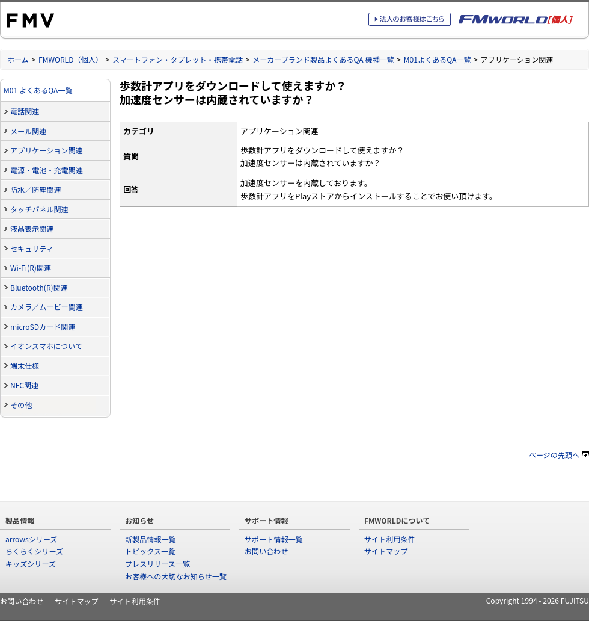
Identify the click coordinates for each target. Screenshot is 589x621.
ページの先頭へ (559, 455)
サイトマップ (385, 551)
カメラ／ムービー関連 (46, 306)
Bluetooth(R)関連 (39, 287)
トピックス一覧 (150, 551)
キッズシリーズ (30, 563)
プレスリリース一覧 (157, 563)
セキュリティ (31, 248)
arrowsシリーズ (31, 539)
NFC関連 (24, 385)
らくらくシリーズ (34, 551)
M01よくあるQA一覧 (437, 59)
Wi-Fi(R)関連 (30, 267)
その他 (21, 405)
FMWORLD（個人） (70, 59)
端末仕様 (24, 365)
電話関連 (24, 111)
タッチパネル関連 (39, 209)
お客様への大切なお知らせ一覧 (176, 576)
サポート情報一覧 (274, 539)
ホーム (18, 59)
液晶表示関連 (31, 228)
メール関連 (28, 131)
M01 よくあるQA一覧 (38, 90)
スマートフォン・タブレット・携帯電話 (177, 59)
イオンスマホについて (46, 346)
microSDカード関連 (42, 326)
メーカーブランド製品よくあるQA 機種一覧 (323, 59)
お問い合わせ (266, 551)
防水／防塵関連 (35, 189)
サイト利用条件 (389, 539)
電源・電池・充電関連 (46, 170)
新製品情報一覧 (150, 539)
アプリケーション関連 (46, 150)
